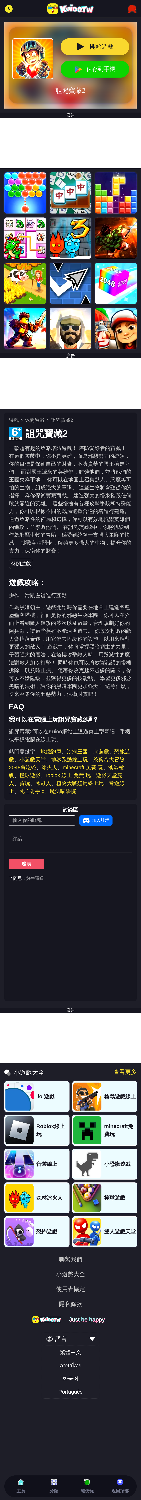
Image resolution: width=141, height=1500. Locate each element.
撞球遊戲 (29, 775)
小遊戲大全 (70, 1274)
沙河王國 (77, 752)
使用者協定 (70, 1289)
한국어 (70, 1379)
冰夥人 (43, 783)
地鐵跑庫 (51, 752)
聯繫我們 (70, 1259)
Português (70, 1392)
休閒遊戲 (34, 420)
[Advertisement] (70, 383)
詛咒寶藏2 (62, 420)
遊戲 (14, 420)
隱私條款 (70, 1304)
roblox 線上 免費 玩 (68, 775)
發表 (26, 864)
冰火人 (49, 767)
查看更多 (125, 1072)
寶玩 (24, 783)
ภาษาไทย (70, 1365)
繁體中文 (70, 1352)
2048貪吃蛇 (22, 767)
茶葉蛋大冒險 (109, 759)
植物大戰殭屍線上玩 (80, 783)
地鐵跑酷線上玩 (69, 759)
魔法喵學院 (63, 791)
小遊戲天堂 (32, 759)
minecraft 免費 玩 (83, 767)
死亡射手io (32, 791)
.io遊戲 (101, 752)
